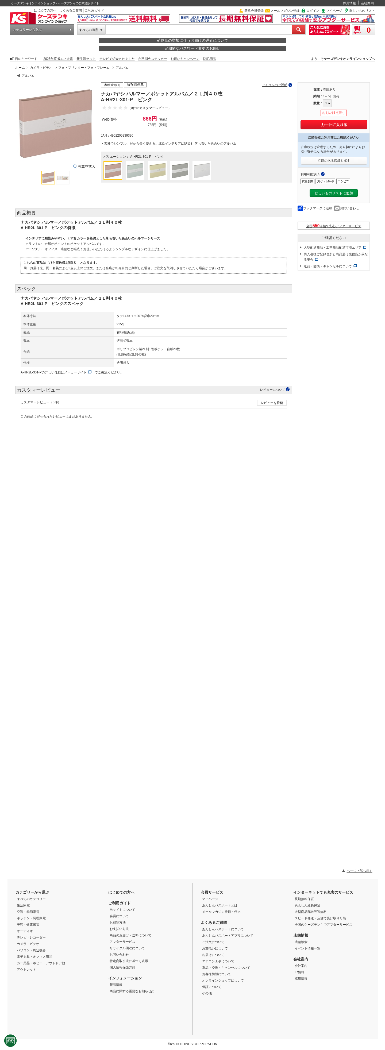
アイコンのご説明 (274, 85)
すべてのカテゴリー (31, 899)
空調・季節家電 (28, 912)
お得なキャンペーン (185, 59)
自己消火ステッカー (152, 59)
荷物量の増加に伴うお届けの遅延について (192, 40)
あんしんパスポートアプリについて (227, 935)
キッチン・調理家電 (31, 918)
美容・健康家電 (28, 925)
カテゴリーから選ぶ (27, 30)
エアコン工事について (218, 961)
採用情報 (349, 3)
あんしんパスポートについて (223, 929)
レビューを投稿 (272, 403)
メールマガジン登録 (285, 11)
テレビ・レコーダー (31, 937)
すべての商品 (88, 30)
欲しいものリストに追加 (334, 193)
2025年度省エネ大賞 (58, 59)
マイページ (334, 11)
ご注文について (213, 942)
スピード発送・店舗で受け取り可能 (320, 918)
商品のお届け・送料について (130, 935)
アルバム (122, 68)
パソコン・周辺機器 (31, 950)
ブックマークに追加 (317, 208)
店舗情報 (300, 935)
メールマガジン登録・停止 (221, 912)
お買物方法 (118, 922)
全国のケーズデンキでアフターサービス (323, 925)
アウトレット (26, 969)
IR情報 (299, 972)
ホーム (20, 68)
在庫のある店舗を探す (334, 161)
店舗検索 (301, 942)
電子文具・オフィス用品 (34, 957)
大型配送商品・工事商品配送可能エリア (332, 247)
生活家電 (23, 905)
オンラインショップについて (223, 980)
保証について (211, 987)
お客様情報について (216, 974)
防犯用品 (209, 59)
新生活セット (86, 59)
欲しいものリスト (362, 11)
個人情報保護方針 (122, 967)
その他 (207, 993)
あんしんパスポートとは (219, 905)
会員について (119, 916)
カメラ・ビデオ (41, 68)
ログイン (312, 11)
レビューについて (273, 389)
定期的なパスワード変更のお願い (192, 48)
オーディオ (25, 931)
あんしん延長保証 (307, 905)
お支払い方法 (119, 929)
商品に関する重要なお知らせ (132, 991)
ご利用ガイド (94, 10)
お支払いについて (215, 948)
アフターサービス (122, 942)
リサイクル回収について (127, 948)
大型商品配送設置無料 (311, 912)
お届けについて (213, 955)
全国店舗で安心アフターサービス (333, 225)
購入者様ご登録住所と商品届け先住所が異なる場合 (336, 256)
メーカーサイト (75, 372)
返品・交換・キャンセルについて (328, 266)
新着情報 (116, 985)
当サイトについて (122, 910)
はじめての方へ (45, 10)
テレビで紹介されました (117, 59)
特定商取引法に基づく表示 (129, 961)
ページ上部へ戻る (359, 871)
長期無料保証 (304, 899)
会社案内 (367, 3)
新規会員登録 (254, 11)
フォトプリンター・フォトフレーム (84, 68)
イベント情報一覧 (307, 948)
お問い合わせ (349, 208)
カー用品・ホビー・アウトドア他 (41, 963)
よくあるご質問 (70, 10)
